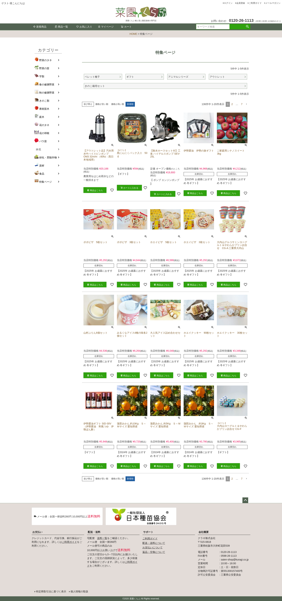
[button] (246, 104)
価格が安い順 (101, 104)
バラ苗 (43, 141)
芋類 (41, 76)
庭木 (41, 116)
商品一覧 (61, 26)
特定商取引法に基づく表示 (51, 591)
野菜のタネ (45, 60)
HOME (133, 33)
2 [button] (232, 104)
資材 (41, 165)
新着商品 (39, 26)
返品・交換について (153, 552)
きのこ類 (44, 100)
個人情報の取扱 (79, 591)
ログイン (228, 3)
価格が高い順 (117, 104)
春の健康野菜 (46, 84)
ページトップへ (245, 500)
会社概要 (204, 532)
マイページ (106, 26)
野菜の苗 (44, 68)
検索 (247, 26)
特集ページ (45, 181)
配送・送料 (94, 532)
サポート (148, 532)
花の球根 (44, 133)
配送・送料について (153, 543)
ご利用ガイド (255, 3)
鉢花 (38, 149)
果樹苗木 (44, 108)
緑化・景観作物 (48, 157)
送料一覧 (102, 538)
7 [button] (241, 104)
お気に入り (84, 26)
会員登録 (240, 3)
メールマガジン (273, 3)
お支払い (37, 532)
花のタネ (44, 125)
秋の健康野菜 (46, 92)
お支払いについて (152, 547)
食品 (41, 173)
